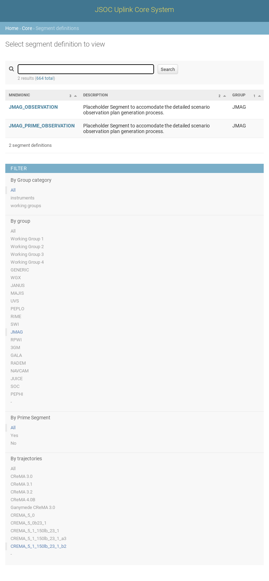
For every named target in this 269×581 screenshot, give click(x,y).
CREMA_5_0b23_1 (29, 523)
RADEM (18, 363)
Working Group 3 (27, 254)
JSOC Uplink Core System (134, 9)
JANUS (18, 285)
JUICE (17, 378)
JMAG (17, 332)
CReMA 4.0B (23, 499)
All (13, 190)
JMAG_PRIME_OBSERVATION (42, 125)
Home (11, 28)
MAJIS (17, 293)
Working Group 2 (27, 246)
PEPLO (17, 308)
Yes (14, 435)
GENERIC (20, 269)
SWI (15, 324)
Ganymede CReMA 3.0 (33, 507)
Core (27, 28)
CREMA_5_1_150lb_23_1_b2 (38, 546)
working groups (26, 205)
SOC (15, 386)
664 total (45, 78)
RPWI (16, 339)
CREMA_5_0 (23, 515)
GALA (16, 355)
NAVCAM (20, 370)
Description (95, 95)
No (13, 443)
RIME (16, 316)
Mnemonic (19, 95)
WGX (16, 277)
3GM (15, 347)
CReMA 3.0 (21, 476)
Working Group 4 (27, 262)
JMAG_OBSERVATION (33, 107)
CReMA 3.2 (21, 492)
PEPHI (17, 394)
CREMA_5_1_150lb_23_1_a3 (38, 538)
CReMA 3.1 (21, 484)
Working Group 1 (27, 238)
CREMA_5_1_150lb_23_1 (35, 530)
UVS (15, 301)
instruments (23, 197)
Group (238, 95)
